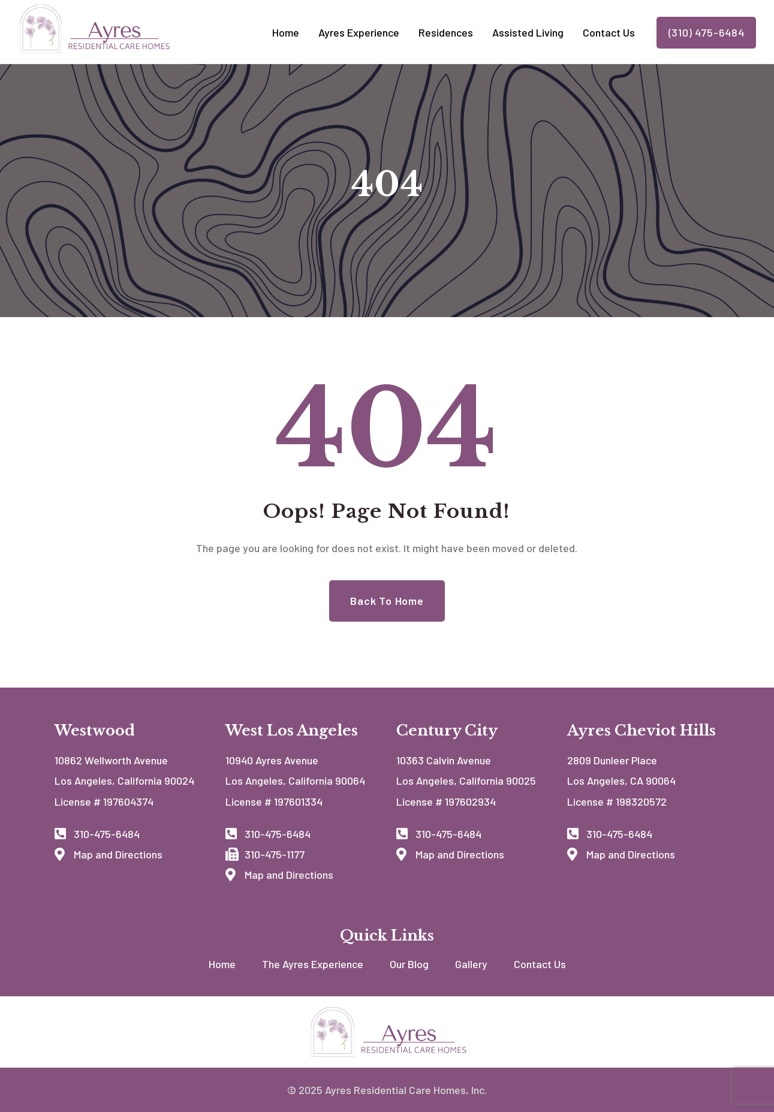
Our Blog (409, 964)
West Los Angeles (291, 730)
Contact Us (540, 964)
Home (222, 964)
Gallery (471, 964)
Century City (447, 730)
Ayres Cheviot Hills (641, 730)
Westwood (95, 730)
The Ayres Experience (312, 964)
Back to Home (387, 600)
